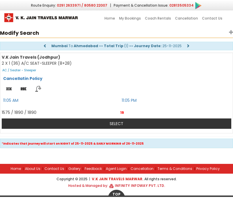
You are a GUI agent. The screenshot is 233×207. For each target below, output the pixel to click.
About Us (32, 168)
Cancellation (186, 18)
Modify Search (19, 33)
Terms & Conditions (175, 168)
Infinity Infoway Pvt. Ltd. (140, 185)
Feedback (93, 168)
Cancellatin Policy (22, 78)
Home (109, 18)
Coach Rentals (158, 18)
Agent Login (116, 168)
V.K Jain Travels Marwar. (118, 179)
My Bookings (130, 18)
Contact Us (212, 18)
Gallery (74, 168)
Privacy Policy (208, 168)
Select (116, 123)
